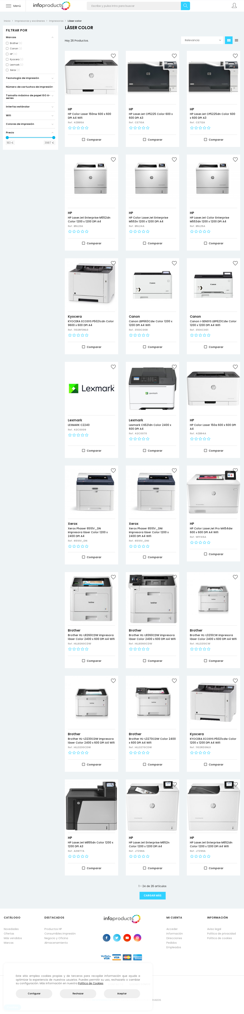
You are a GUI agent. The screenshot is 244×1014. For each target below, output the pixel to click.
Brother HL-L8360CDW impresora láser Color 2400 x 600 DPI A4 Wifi (152, 637)
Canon (134, 316)
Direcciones (174, 938)
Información (174, 933)
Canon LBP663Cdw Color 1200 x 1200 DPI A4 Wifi (150, 323)
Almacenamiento (56, 943)
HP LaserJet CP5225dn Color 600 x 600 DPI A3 (212, 116)
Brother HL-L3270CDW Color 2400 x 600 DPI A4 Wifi (152, 741)
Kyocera (75, 316)
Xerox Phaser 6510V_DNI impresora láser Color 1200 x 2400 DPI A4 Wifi (149, 532)
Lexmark (75, 420)
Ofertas (9, 933)
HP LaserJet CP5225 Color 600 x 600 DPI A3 (151, 116)
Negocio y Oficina (56, 938)
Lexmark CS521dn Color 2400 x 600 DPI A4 (150, 427)
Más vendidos (13, 938)
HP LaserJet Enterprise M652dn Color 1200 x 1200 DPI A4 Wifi (211, 844)
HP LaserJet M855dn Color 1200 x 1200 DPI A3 (90, 844)
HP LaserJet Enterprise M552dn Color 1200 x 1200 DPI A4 (89, 219)
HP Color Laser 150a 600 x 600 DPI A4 (213, 427)
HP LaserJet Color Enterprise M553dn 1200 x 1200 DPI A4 (209, 219)
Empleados (173, 947)
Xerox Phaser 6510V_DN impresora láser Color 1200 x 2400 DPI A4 (88, 532)
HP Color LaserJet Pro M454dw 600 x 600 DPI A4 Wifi (211, 530)
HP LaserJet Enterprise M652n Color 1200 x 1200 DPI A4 (149, 844)
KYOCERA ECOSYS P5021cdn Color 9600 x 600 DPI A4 (91, 323)
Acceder (172, 929)
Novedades (11, 929)
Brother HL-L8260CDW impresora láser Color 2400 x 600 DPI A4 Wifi (91, 637)
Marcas (9, 943)
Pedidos (171, 943)
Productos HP (53, 929)
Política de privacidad (221, 933)
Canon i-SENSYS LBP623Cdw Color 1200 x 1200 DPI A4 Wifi (213, 323)
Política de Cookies (90, 983)
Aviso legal (214, 929)
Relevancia (203, 40)
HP (70, 109)
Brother (74, 630)
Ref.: (71, 122)
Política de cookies (219, 938)
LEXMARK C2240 (79, 425)
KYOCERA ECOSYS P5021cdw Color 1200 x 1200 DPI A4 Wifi (213, 741)
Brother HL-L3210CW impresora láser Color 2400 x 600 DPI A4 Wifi (213, 637)
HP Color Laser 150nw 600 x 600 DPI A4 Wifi (89, 116)
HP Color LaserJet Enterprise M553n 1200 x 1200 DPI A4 (148, 219)
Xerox (72, 524)
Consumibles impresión (60, 933)
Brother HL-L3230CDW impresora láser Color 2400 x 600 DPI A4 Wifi (91, 741)
